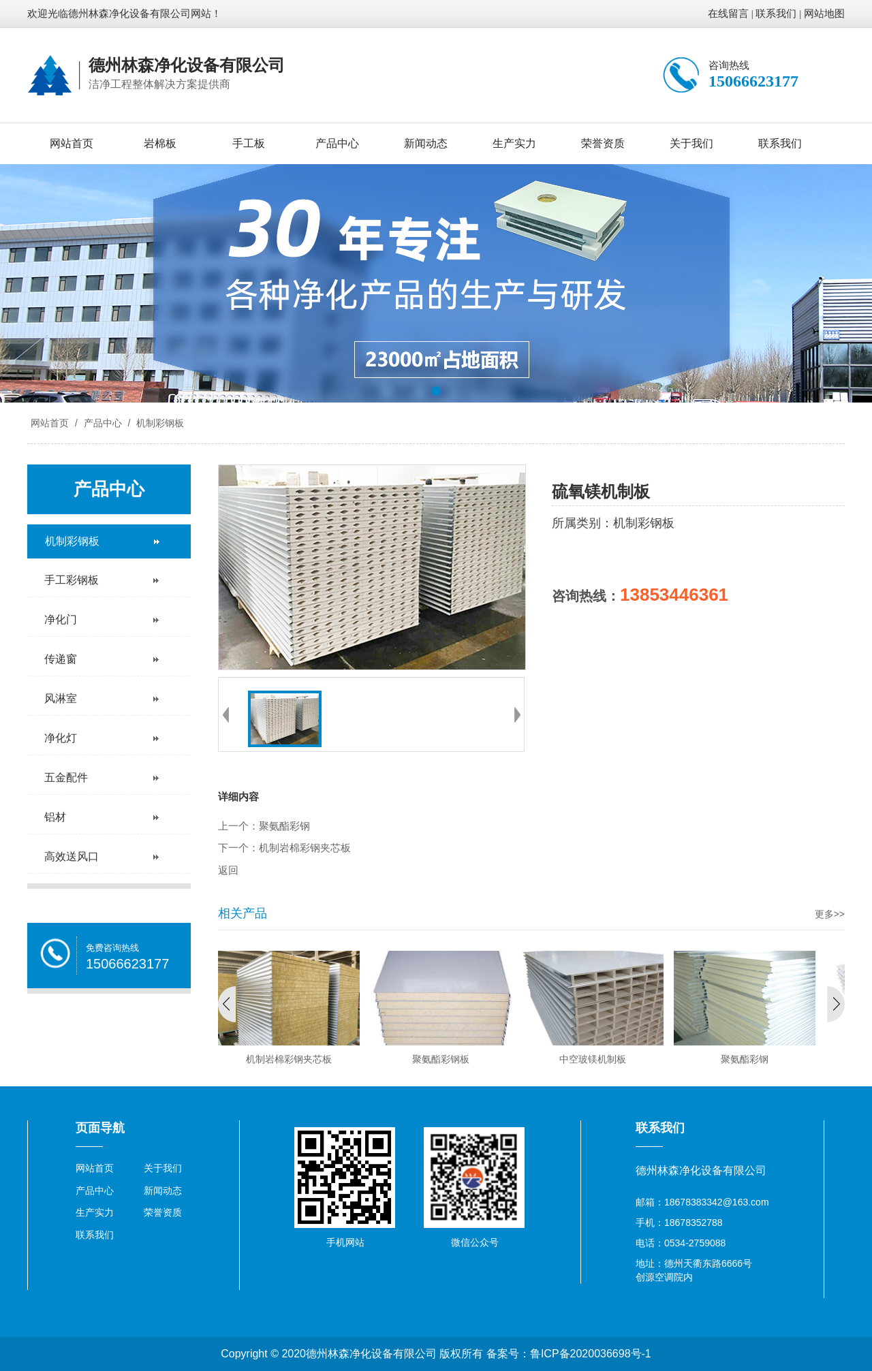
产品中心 (337, 143)
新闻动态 (426, 143)
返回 (228, 870)
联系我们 (776, 13)
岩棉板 (160, 143)
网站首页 (71, 143)
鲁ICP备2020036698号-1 (590, 1353)
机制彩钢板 (159, 422)
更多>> (830, 914)
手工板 (248, 143)
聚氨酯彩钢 (284, 826)
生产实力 (514, 143)
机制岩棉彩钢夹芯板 (305, 847)
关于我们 (691, 143)
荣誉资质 (603, 143)
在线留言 (728, 13)
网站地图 (824, 13)
